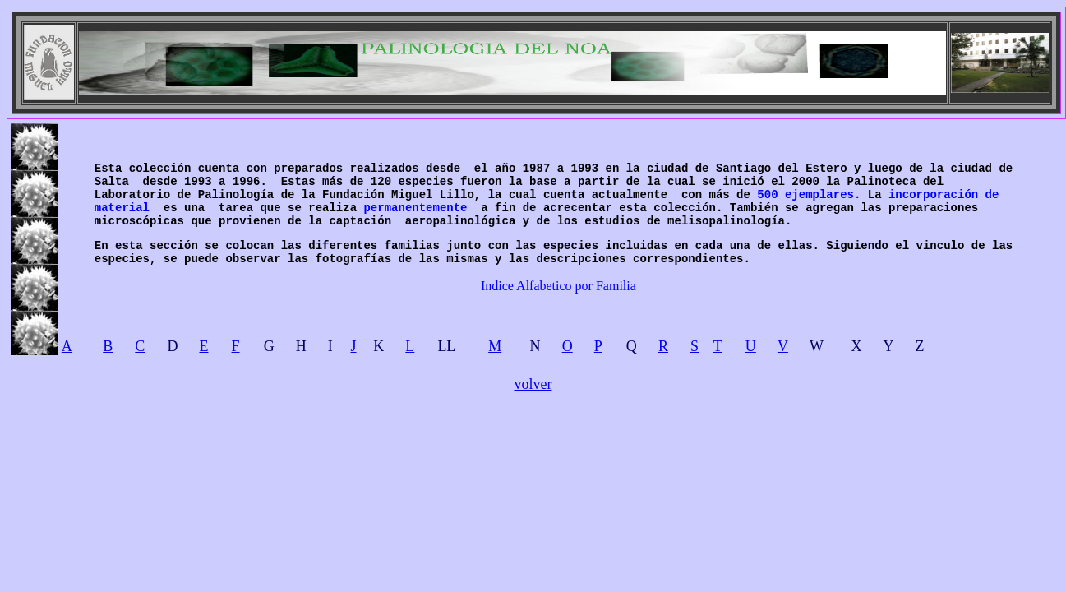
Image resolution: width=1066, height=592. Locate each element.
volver (533, 384)
